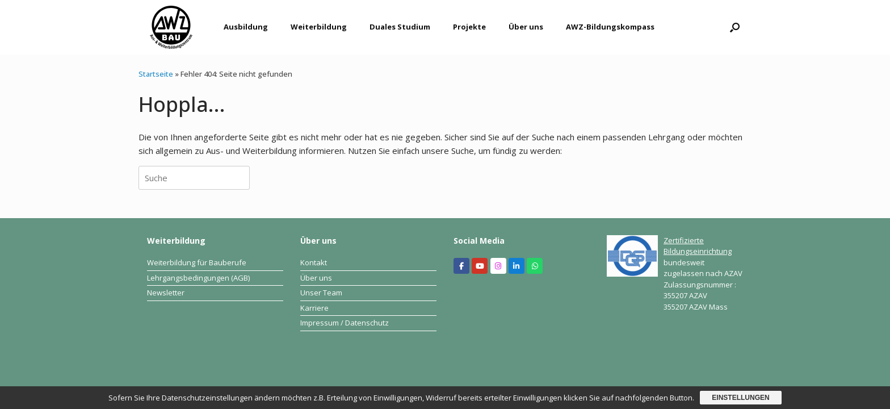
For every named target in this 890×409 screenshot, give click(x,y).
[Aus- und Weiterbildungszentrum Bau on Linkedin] (516, 266)
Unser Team (321, 292)
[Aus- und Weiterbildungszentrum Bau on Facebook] (461, 266)
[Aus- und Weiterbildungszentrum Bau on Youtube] (480, 266)
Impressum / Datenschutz (344, 323)
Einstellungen (740, 398)
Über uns (526, 27)
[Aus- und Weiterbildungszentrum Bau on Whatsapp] (535, 266)
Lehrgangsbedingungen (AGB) (198, 278)
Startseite (155, 74)
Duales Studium (400, 27)
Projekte (469, 27)
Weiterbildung (319, 27)
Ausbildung (246, 27)
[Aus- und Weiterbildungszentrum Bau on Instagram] (498, 266)
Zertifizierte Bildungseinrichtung (698, 246)
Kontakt (313, 262)
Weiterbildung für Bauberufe (196, 262)
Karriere (314, 308)
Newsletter (165, 292)
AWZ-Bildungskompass (610, 27)
